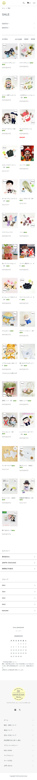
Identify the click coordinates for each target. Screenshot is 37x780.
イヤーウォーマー (7, 232)
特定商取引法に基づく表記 (12, 740)
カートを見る (8, 760)
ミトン (23, 232)
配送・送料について (10, 725)
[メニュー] (34, 3)
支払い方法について (10, 735)
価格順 (26, 39)
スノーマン (25, 165)
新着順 (33, 39)
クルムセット (7, 331)
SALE (9, 8)
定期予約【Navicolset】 (9, 562)
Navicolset (5, 610)
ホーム (3, 8)
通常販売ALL (6, 556)
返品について (8, 730)
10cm (3, 598)
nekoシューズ (25, 400)
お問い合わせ (8, 765)
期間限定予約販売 (7, 568)
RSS (5, 750)
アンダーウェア (8, 465)
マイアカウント (9, 755)
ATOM (10, 750)
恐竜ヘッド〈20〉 (9, 400)
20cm (3, 585)
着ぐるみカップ (8, 530)
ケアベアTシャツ (26, 63)
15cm (3, 591)
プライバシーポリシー (11, 745)
